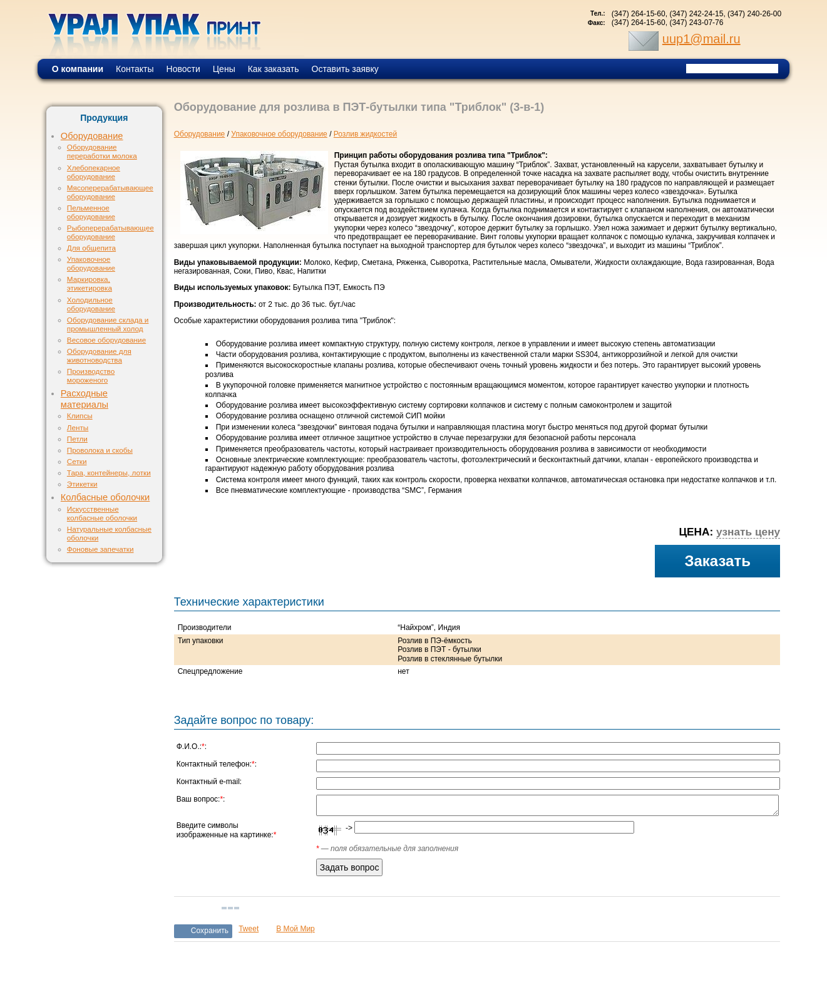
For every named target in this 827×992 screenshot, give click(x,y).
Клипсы (80, 415)
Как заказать (273, 69)
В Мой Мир (295, 928)
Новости (183, 69)
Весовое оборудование (106, 340)
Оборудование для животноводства (99, 355)
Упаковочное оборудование (91, 263)
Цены (224, 69)
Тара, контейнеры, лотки (109, 472)
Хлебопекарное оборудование (93, 171)
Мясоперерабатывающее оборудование (110, 191)
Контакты (134, 69)
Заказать (717, 560)
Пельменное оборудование (91, 212)
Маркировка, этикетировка (89, 283)
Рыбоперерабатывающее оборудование (110, 232)
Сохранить (210, 930)
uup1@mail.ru (701, 39)
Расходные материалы (84, 399)
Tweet (249, 928)
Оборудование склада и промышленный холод (108, 324)
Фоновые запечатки (100, 549)
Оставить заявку (345, 69)
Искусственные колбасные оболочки (102, 513)
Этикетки (82, 484)
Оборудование (92, 136)
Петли (77, 439)
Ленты (77, 427)
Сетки (77, 461)
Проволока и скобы (100, 450)
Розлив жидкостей (365, 134)
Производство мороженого (91, 375)
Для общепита (91, 248)
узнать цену (748, 531)
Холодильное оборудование (91, 304)
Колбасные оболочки (105, 497)
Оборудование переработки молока (102, 151)
